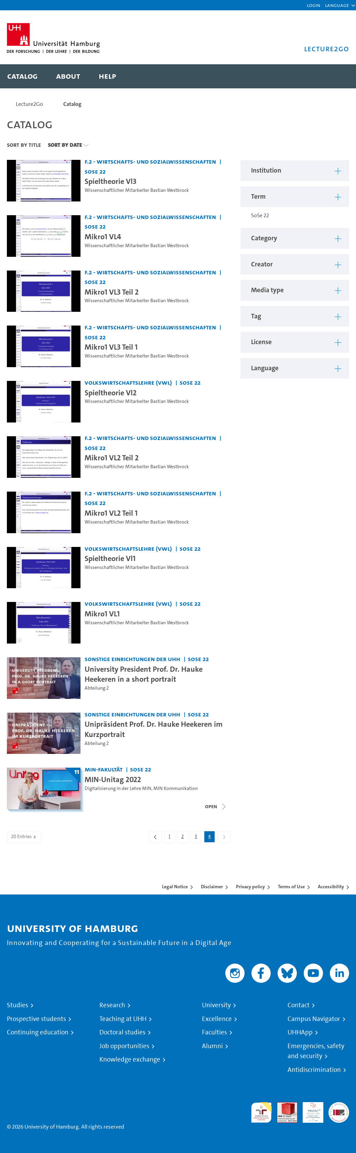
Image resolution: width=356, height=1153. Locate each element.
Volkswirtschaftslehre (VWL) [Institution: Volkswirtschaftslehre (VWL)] (128, 382)
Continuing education (37, 1032)
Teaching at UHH (123, 1018)
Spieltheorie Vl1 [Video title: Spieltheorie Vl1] (110, 558)
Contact (299, 1005)
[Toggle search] (337, 76)
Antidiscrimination (314, 1069)
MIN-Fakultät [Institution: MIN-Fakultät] (103, 769)
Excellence (217, 1018)
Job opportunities (124, 1046)
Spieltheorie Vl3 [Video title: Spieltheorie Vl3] (111, 181)
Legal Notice (175, 886)
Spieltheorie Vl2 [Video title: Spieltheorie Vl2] (111, 392)
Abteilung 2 (97, 688)
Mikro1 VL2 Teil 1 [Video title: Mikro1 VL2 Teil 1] (111, 513)
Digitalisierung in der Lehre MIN (118, 788)
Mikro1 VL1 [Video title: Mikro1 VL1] (102, 613)
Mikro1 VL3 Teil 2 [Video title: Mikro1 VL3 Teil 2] (112, 292)
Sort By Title (24, 145)
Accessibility (331, 886)
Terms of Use (291, 886)
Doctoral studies (122, 1032)
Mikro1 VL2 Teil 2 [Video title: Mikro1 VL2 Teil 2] (112, 457)
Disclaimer (212, 886)
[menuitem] (22, 76)
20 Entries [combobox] (24, 836)
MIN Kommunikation (175, 788)
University (216, 1005)
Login (313, 5)
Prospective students (36, 1018)
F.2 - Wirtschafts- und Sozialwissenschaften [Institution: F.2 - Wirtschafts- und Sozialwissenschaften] (150, 161)
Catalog (72, 104)
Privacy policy (250, 886)
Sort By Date (65, 145)
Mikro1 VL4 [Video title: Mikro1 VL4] (103, 236)
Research (112, 1005)
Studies (17, 1005)
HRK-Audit (309, 1110)
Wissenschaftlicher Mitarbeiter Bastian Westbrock (137, 190)
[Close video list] (216, 806)
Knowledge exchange (129, 1059)
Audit (283, 1106)
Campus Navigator (314, 1018)
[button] (337, 5)
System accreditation (338, 1110)
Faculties (214, 1032)
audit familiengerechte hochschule (261, 1112)
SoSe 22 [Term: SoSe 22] (95, 171)
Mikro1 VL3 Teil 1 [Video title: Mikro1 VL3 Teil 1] (111, 347)
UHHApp (300, 1032)
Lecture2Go (29, 104)
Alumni (212, 1046)
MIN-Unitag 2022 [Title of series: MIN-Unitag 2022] (113, 779)
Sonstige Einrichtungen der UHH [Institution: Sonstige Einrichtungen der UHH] (132, 659)
